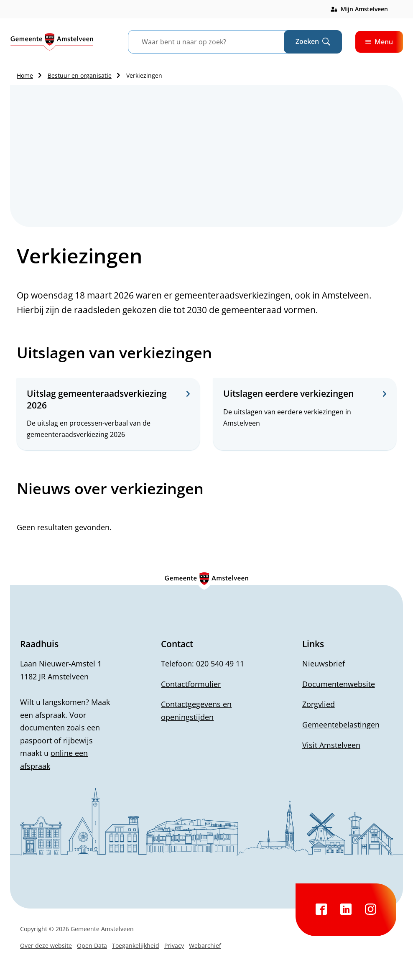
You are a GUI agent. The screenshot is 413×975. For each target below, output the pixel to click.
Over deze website (46, 945)
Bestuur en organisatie (80, 75)
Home (25, 75)
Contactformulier (191, 684)
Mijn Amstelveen (364, 9)
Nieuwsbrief (323, 664)
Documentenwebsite (338, 684)
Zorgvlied (318, 704)
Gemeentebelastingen (341, 725)
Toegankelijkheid (135, 945)
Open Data (92, 945)
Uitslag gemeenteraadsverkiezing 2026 (108, 399)
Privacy (174, 945)
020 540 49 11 (220, 664)
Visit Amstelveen (331, 745)
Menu (379, 41)
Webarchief (205, 945)
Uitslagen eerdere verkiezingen (304, 393)
